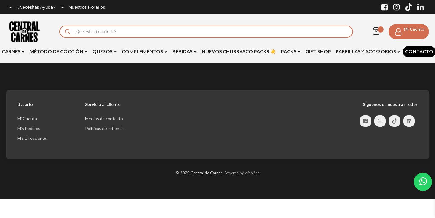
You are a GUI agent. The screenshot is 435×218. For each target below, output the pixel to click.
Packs (291, 51)
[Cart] (377, 31)
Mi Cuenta (27, 118)
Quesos (104, 51)
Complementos (144, 51)
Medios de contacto (104, 118)
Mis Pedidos (28, 128)
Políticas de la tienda (104, 128)
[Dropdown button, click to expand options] (32, 7)
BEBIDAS (184, 51)
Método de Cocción (59, 51)
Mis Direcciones (32, 138)
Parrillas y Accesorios (368, 51)
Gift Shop (318, 51)
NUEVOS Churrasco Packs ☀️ (239, 51)
